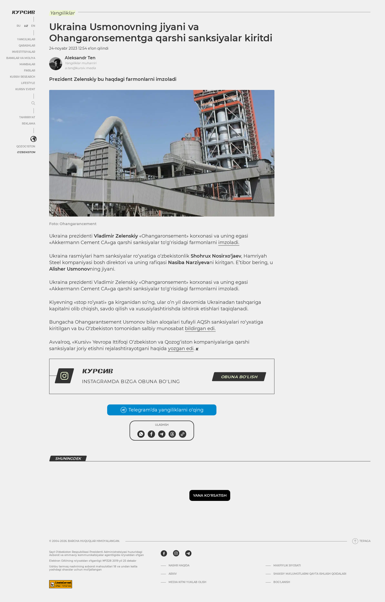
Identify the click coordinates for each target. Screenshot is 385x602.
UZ (26, 26)
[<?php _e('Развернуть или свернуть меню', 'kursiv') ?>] (33, 139)
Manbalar (27, 64)
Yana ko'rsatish (210, 495)
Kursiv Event (25, 89)
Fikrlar (29, 70)
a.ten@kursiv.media (80, 68)
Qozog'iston (25, 146)
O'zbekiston (26, 152)
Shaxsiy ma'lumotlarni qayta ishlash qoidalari (309, 573)
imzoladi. (228, 242)
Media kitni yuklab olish (187, 582)
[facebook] (164, 553)
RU (19, 26)
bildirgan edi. (200, 328)
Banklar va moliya (20, 58)
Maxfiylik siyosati (287, 565)
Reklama (28, 123)
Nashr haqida (179, 565)
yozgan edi (181, 348)
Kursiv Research (22, 76)
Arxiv (173, 573)
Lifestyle (28, 83)
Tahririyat (27, 117)
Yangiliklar (26, 39)
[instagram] (176, 553)
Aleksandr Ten (80, 57)
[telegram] (188, 553)
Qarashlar (27, 45)
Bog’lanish (281, 582)
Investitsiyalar (23, 52)
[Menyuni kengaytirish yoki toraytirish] (33, 103)
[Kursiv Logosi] (23, 12)
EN (33, 26)
